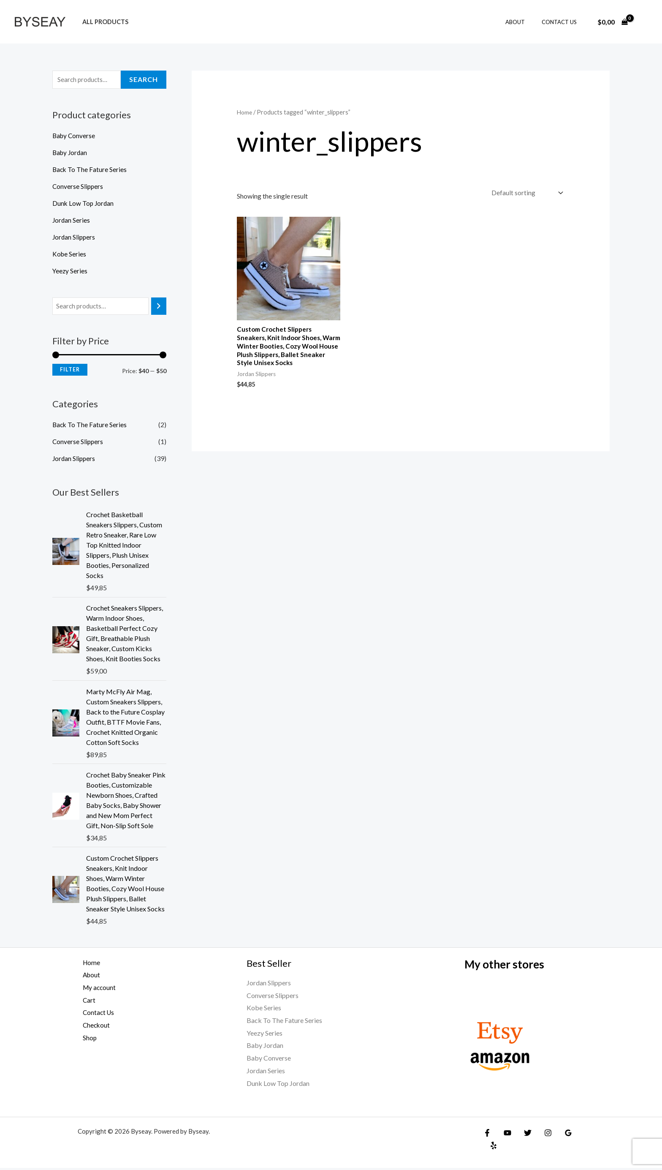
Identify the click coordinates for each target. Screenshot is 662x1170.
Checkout (92, 1027)
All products (103, 21)
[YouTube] (505, 1135)
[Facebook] (487, 1135)
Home (245, 112)
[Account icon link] (643, 22)
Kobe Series (69, 255)
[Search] (158, 307)
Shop (85, 1040)
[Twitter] (523, 1135)
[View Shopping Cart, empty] (612, 22)
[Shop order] (525, 193)
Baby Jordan (70, 153)
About (524, 22)
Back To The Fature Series (90, 170)
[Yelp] (578, 1135)
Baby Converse (74, 136)
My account (95, 989)
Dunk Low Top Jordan (83, 204)
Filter (70, 371)
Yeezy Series (70, 271)
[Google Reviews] (560, 1135)
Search (143, 80)
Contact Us (562, 22)
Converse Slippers (78, 187)
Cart (84, 1002)
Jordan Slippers (74, 238)
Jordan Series (71, 221)
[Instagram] (541, 1135)
